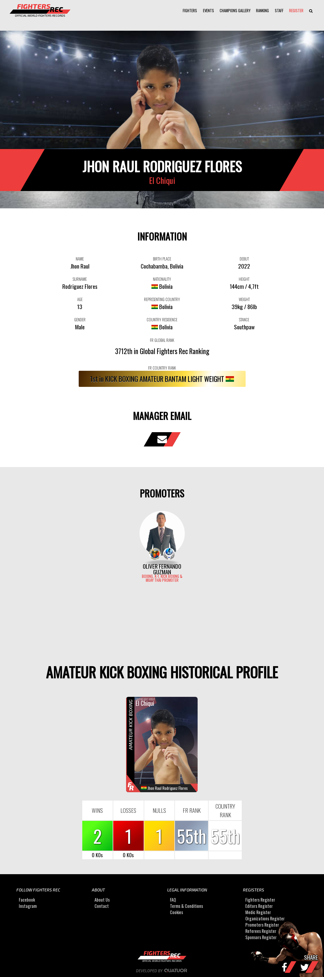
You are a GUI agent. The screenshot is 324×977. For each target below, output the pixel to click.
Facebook (27, 899)
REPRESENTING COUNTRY (162, 299)
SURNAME (80, 279)
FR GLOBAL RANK (162, 340)
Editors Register (259, 906)
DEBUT (244, 259)
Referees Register (260, 931)
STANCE (244, 319)
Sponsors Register (261, 937)
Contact (101, 906)
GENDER (80, 319)
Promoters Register (262, 925)
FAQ (173, 899)
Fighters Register (260, 899)
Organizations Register (265, 918)
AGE (80, 299)
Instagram (28, 906)
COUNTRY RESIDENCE (162, 319)
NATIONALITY (162, 279)
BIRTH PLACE (162, 259)
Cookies (176, 912)
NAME (80, 259)
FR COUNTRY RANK (162, 368)
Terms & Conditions (186, 906)
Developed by (162, 970)
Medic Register (258, 912)
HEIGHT (244, 279)
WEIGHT (244, 299)
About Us (102, 899)
